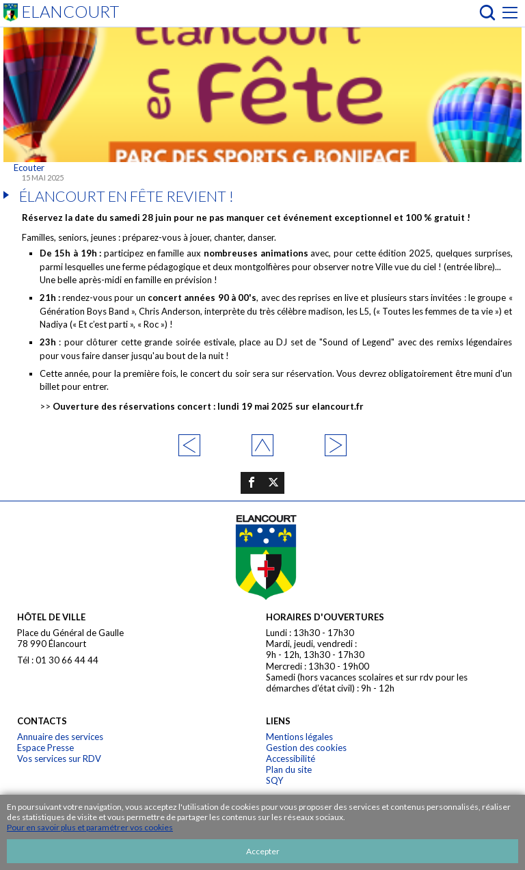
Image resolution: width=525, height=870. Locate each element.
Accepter (263, 851)
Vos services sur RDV (59, 758)
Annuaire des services (60, 736)
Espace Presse (45, 747)
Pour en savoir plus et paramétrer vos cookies (90, 827)
